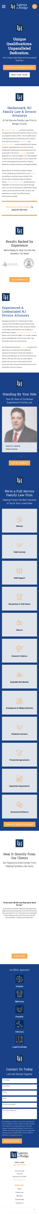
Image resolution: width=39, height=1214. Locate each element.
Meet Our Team (19, 75)
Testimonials (19, 1199)
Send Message (12, 1141)
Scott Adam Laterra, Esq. (25, 332)
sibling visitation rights (15, 182)
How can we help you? (9, 1110)
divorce (32, 173)
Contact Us (19, 1203)
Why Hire (19, 1196)
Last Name (6, 1086)
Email (4, 1098)
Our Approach (19, 280)
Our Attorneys (19, 463)
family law (22, 153)
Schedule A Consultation (19, 67)
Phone (5, 1092)
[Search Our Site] (34, 1210)
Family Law (19, 1192)
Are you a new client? (9, 1104)
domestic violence (8, 144)
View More (19, 956)
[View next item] (21, 273)
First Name (6, 1080)
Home (19, 1189)
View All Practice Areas (19, 824)
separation (23, 141)
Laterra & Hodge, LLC (11, 130)
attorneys (23, 347)
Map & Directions (19, 1180)
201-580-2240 (19, 1164)
